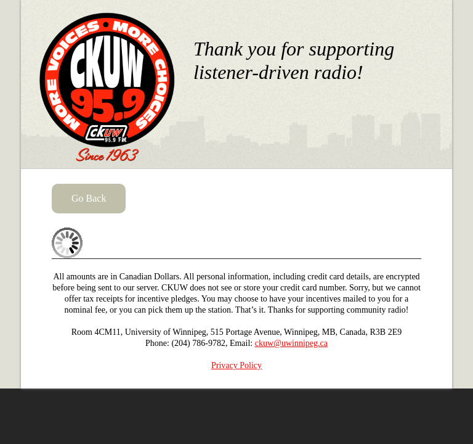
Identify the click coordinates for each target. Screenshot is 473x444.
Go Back (88, 198)
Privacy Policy (236, 365)
